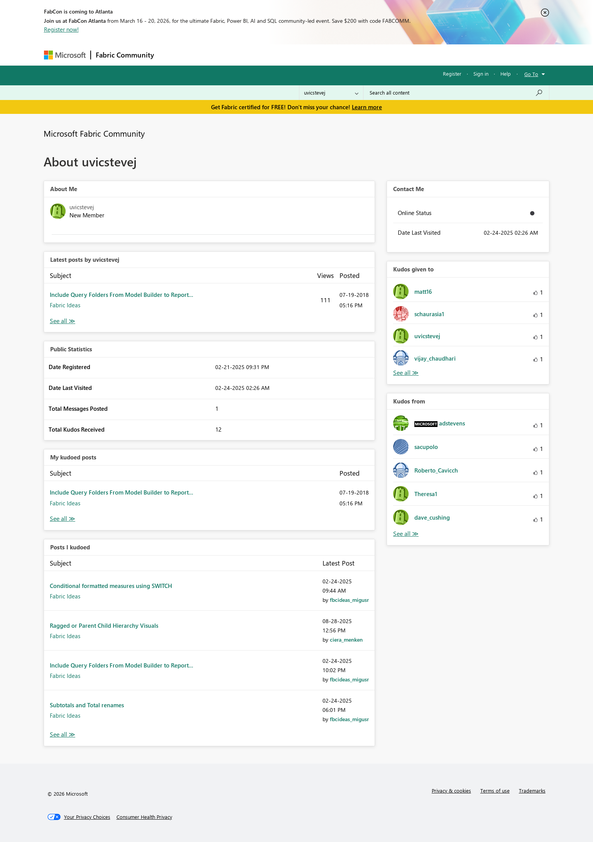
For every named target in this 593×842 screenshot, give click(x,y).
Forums (171, 54)
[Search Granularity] (331, 92)
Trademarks (532, 790)
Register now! (61, 29)
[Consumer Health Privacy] (144, 817)
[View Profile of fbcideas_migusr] (349, 599)
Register (452, 73)
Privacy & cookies (451, 790)
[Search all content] (456, 92)
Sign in (480, 73)
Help (505, 73)
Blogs (306, 54)
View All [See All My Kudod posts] (62, 518)
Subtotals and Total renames (87, 705)
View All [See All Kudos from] (406, 533)
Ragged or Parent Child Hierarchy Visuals (104, 625)
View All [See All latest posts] (62, 321)
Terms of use (495, 790)
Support (368, 54)
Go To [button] (531, 74)
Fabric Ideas (65, 305)
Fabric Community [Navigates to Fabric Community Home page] (125, 54)
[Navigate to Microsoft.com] (65, 55)
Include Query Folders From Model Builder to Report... (121, 294)
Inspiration (205, 54)
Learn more (367, 107)
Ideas (237, 54)
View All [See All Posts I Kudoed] (62, 734)
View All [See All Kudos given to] (406, 372)
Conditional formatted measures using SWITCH (111, 586)
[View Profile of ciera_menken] (346, 639)
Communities (271, 54)
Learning (335, 54)
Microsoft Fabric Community (94, 133)
